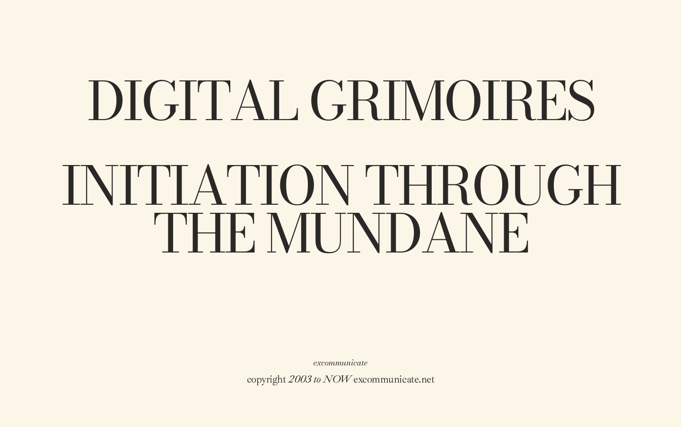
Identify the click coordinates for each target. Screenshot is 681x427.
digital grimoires (340, 101)
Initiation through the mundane (340, 210)
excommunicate (341, 363)
